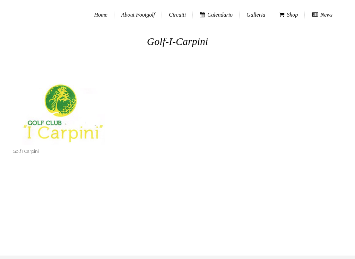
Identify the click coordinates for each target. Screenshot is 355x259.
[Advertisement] (177, 207)
